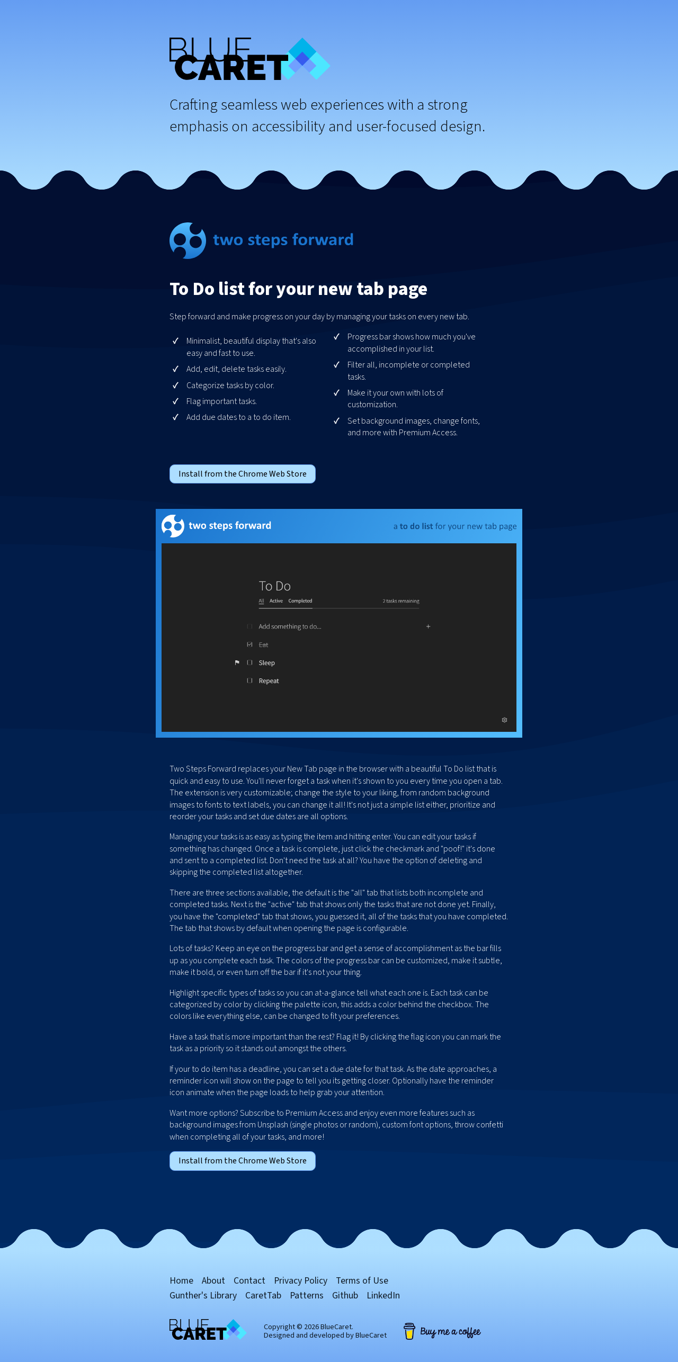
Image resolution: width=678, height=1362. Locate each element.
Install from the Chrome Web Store (243, 474)
